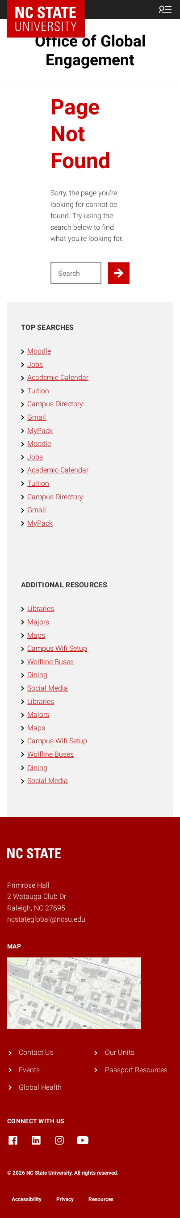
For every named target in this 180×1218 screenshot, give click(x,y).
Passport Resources (136, 1070)
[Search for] (76, 273)
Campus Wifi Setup (57, 648)
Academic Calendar (57, 377)
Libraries (40, 608)
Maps (36, 635)
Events (29, 1070)
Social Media (47, 688)
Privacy (65, 1199)
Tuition (38, 391)
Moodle (39, 351)
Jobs (35, 364)
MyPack (40, 430)
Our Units (119, 1052)
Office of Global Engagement (90, 50)
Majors (38, 622)
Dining (37, 674)
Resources (100, 1199)
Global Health (40, 1087)
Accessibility (27, 1199)
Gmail (36, 417)
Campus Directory (55, 404)
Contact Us (36, 1052)
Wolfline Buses (50, 661)
